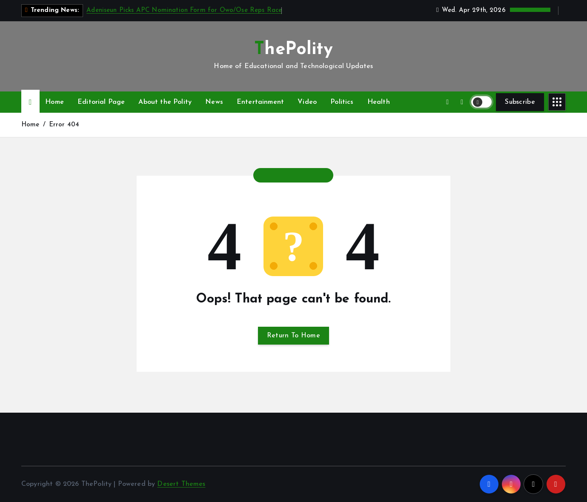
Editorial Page (101, 102)
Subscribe (520, 102)
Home (54, 102)
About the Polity (165, 102)
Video (307, 102)
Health (378, 102)
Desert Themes (181, 484)
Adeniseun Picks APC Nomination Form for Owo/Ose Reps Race (184, 10)
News (214, 102)
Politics (341, 102)
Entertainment (260, 102)
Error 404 (64, 125)
